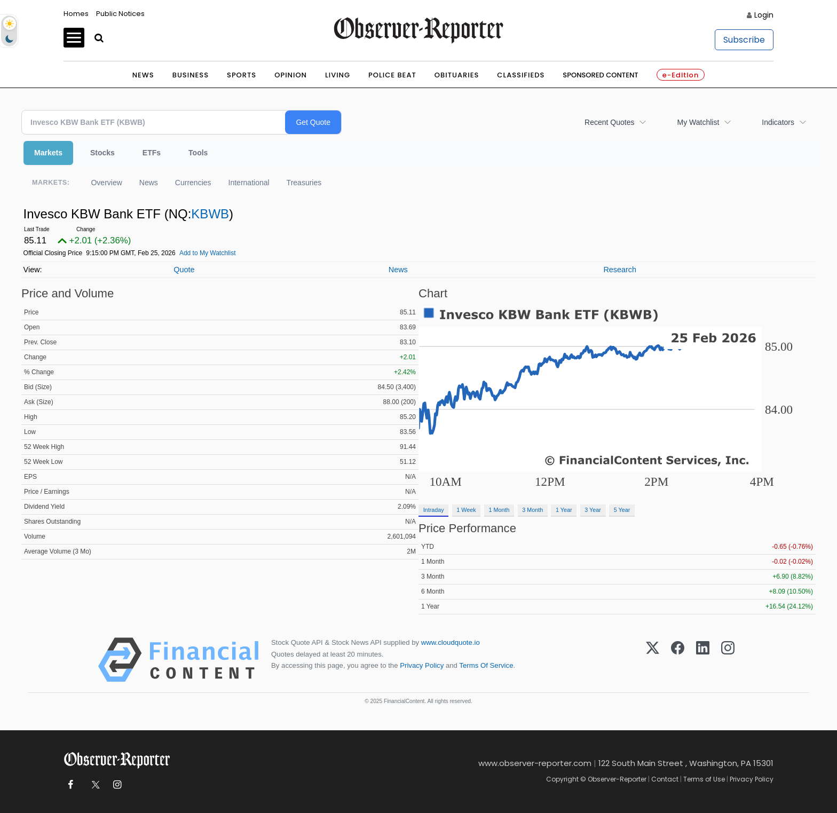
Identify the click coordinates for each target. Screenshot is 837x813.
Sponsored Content (600, 75)
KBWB (210, 214)
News (143, 75)
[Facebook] (678, 660)
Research (619, 269)
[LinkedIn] (703, 660)
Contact (664, 779)
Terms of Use (704, 779)
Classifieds (520, 75)
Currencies (193, 182)
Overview (106, 182)
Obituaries (457, 75)
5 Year (622, 510)
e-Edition (680, 75)
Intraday (433, 510)
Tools (198, 152)
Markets (48, 152)
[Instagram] (728, 660)
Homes (76, 14)
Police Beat (392, 75)
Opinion (290, 75)
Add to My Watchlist (207, 253)
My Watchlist (698, 122)
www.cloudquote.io (450, 642)
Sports (241, 75)
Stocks (102, 152)
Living (337, 75)
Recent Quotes (609, 122)
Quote (183, 269)
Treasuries (304, 182)
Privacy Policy (422, 665)
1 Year (564, 510)
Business (190, 75)
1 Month (499, 510)
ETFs (152, 152)
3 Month (532, 510)
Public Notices (120, 14)
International (249, 182)
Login (763, 15)
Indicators (778, 122)
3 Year (593, 510)
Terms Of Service (486, 665)
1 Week (466, 510)
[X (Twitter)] (653, 660)
